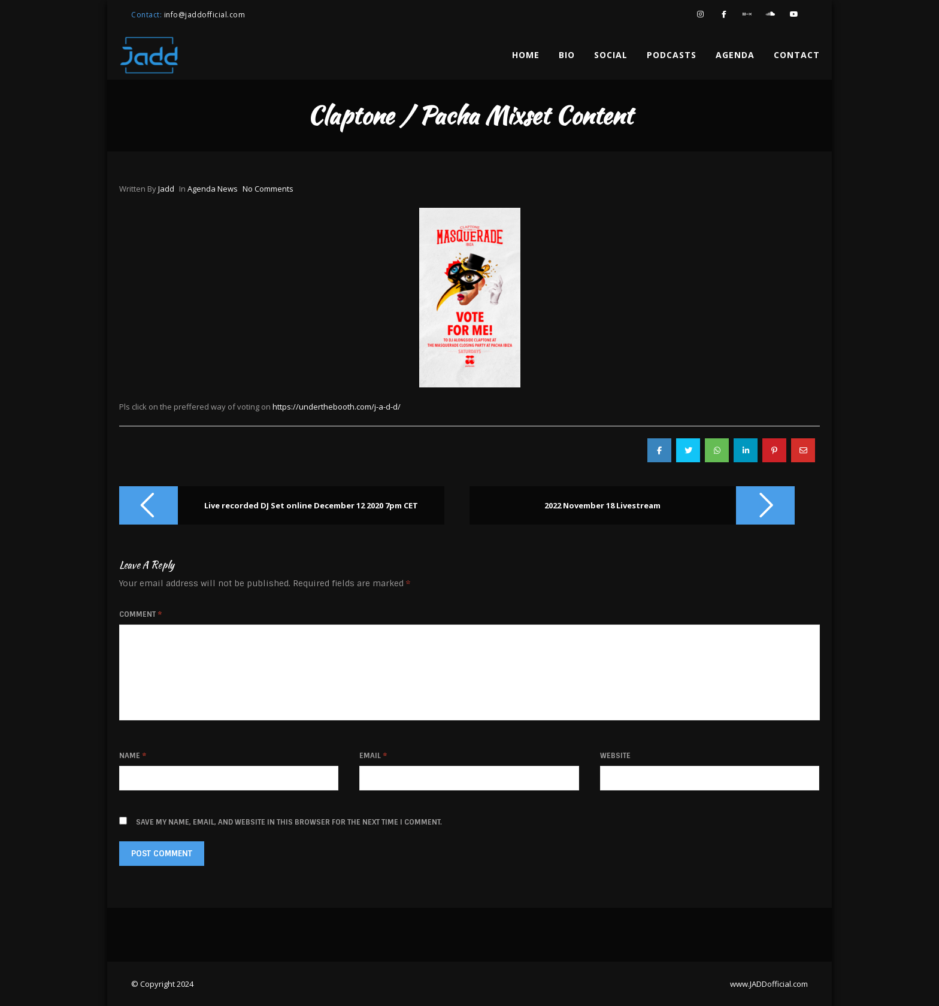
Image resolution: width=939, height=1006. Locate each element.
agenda (201, 188)
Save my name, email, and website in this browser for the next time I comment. (289, 822)
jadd (166, 188)
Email (373, 755)
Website (615, 755)
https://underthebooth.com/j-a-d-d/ (336, 406)
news (227, 188)
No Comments (268, 188)
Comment (140, 614)
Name (132, 755)
